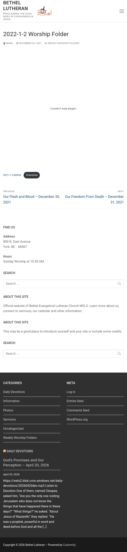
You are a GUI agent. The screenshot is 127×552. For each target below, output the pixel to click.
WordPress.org (77, 419)
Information (11, 401)
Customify (69, 544)
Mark (8, 43)
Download (31, 174)
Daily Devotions (14, 392)
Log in (71, 392)
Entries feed (75, 401)
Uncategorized (13, 428)
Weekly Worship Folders (62, 43)
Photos (8, 410)
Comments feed (78, 410)
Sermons (9, 419)
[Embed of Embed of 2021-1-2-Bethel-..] (63, 108)
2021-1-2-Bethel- (12, 174)
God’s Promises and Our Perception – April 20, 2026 (26, 462)
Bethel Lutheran (15, 5)
